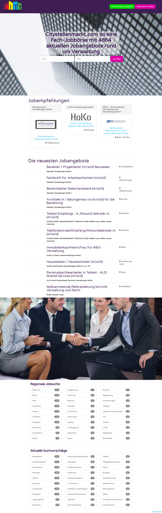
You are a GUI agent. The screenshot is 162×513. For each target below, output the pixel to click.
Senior (116, 467)
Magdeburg (116, 395)
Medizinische (116, 483)
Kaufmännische (116, 478)
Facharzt (45, 483)
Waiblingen (116, 433)
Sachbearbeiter (45, 462)
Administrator (116, 505)
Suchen (117, 58)
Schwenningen (116, 400)
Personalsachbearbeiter (81, 456)
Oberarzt (81, 499)
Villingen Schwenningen (116, 411)
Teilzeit (45, 478)
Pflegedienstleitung (116, 462)
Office (116, 494)
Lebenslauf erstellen (145, 6)
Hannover (81, 395)
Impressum (157, 512)
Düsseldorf (45, 433)
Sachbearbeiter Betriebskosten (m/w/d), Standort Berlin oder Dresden (116, 130)
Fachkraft (45, 494)
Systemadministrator (81, 494)
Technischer (81, 483)
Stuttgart (45, 422)
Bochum (116, 390)
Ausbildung (45, 489)
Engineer (116, 472)
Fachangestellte (81, 505)
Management (116, 489)
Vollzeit (116, 456)
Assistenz (45, 505)
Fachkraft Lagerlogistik (81, 489)
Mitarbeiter (45, 456)
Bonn (81, 438)
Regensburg (81, 390)
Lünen (116, 427)
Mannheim (81, 433)
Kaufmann (81, 472)
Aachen (116, 422)
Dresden (81, 406)
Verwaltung (45, 467)
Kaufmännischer (81, 467)
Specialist (81, 462)
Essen (45, 438)
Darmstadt (81, 417)
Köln (45, 400)
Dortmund (81, 411)
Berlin (45, 395)
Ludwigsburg (81, 427)
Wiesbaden (116, 438)
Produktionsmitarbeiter (116, 499)
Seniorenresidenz (81, 478)
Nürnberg (45, 427)
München (45, 390)
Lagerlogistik (45, 499)
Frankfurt (45, 417)
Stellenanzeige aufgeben (122, 6)
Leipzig (81, 422)
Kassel (45, 411)
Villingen (116, 406)
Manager (45, 472)
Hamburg (45, 406)
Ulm (116, 417)
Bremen (81, 400)
